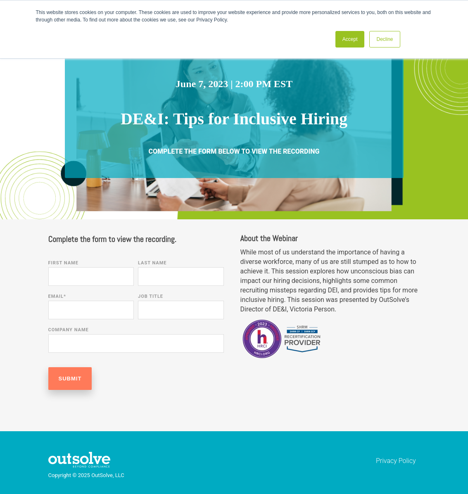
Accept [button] (350, 39)
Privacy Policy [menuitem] (396, 461)
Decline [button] (384, 39)
